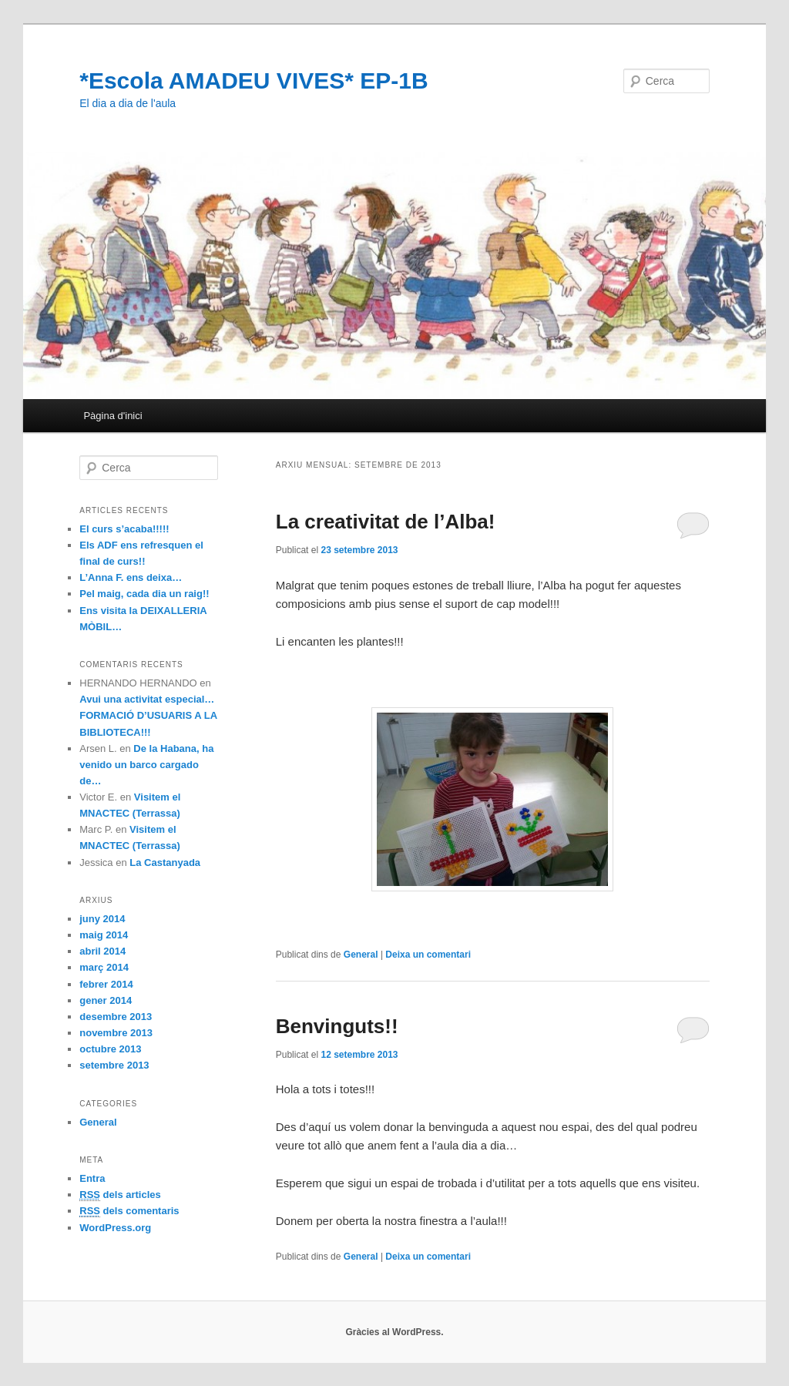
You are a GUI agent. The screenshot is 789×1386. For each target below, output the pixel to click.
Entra (92, 1178)
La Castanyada (164, 862)
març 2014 (104, 967)
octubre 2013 (110, 1049)
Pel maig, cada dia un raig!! (144, 593)
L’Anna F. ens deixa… (130, 577)
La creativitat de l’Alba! (385, 521)
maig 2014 (103, 935)
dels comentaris (129, 1211)
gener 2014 (105, 1000)
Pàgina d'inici (112, 415)
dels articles (120, 1195)
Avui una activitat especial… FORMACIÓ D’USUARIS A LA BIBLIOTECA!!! (148, 715)
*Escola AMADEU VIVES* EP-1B (253, 80)
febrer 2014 (106, 984)
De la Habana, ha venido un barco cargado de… (146, 765)
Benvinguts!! (337, 1026)
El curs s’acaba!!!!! (124, 529)
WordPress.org (115, 1227)
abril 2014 (102, 951)
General (361, 954)
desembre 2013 (115, 1016)
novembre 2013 (116, 1033)
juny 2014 (102, 919)
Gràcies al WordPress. (394, 1332)
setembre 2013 (114, 1065)
